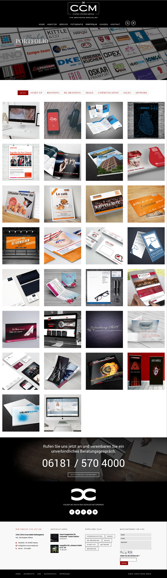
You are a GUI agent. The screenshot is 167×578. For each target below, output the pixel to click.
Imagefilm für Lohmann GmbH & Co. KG (71, 546)
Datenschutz (50, 574)
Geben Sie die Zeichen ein (130, 556)
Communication (108, 92)
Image (89, 92)
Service (63, 24)
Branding (53, 92)
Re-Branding (72, 92)
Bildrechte (29, 574)
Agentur (52, 24)
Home (42, 24)
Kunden (104, 24)
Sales (127, 92)
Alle (23, 92)
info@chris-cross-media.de (27, 545)
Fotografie (77, 24)
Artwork (141, 92)
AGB (39, 574)
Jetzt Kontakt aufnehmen (83, 475)
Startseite (133, 44)
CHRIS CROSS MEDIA (142, 574)
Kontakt (115, 24)
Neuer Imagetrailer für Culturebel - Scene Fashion (69, 535)
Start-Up (36, 92)
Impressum (65, 574)
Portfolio (91, 24)
